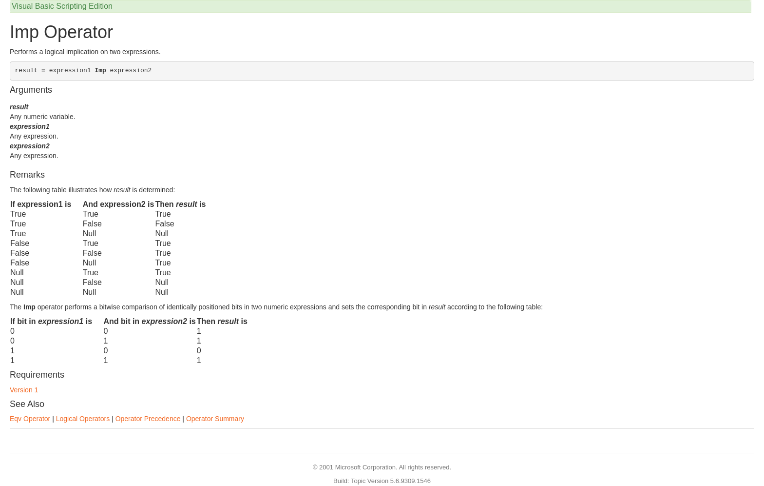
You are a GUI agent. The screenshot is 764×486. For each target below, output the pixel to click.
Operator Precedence (148, 419)
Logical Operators (83, 419)
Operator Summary (215, 419)
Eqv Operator (30, 419)
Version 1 (24, 390)
